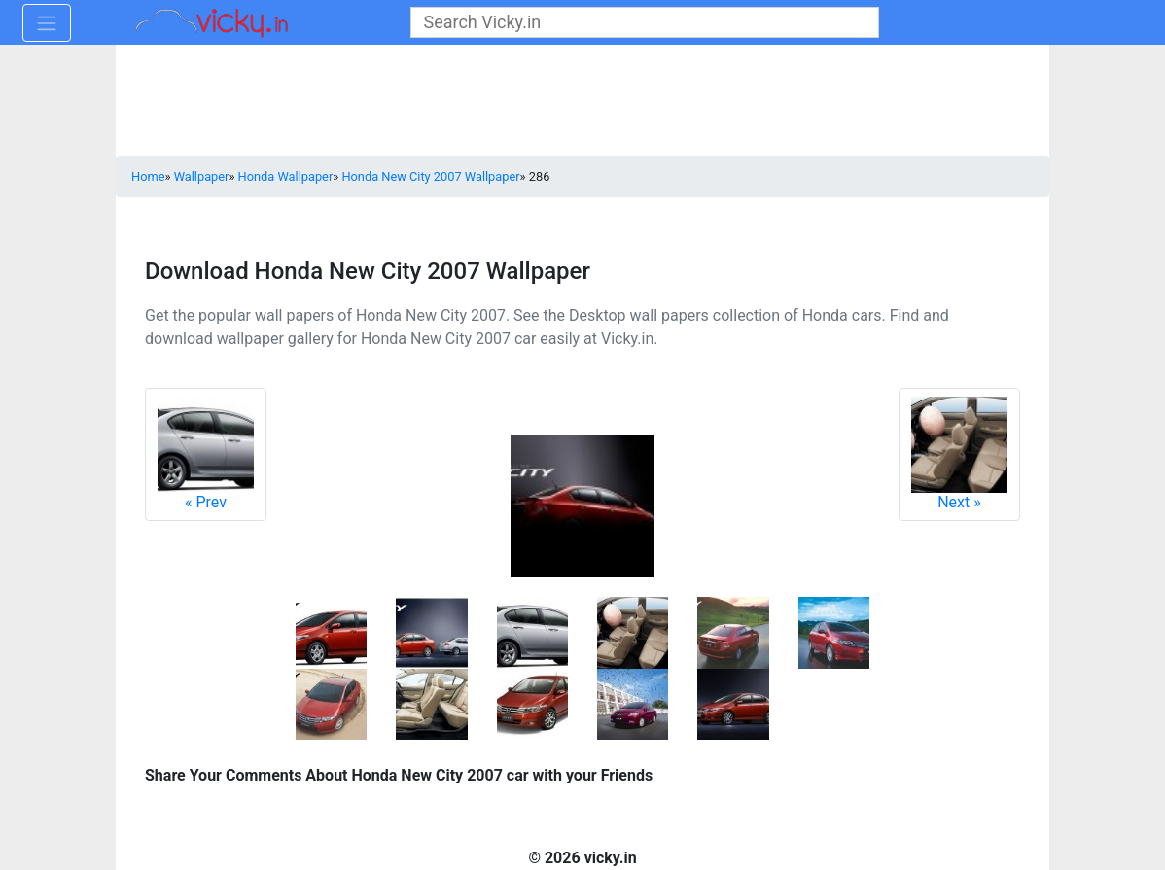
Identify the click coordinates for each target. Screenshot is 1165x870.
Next (959, 454)
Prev (206, 454)
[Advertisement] (582, 102)
